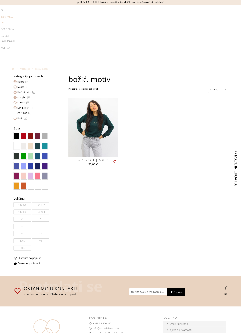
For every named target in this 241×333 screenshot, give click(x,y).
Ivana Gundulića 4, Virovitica (107, 285)
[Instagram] (226, 246)
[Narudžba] (218, 41)
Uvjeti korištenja (179, 275)
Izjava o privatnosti (181, 281)
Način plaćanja (178, 294)
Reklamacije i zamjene (182, 300)
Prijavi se (176, 243)
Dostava (174, 306)
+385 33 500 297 (100, 275)
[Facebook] (226, 240)
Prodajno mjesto (179, 288)
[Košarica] (227, 10)
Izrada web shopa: (203, 330)
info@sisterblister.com (104, 280)
